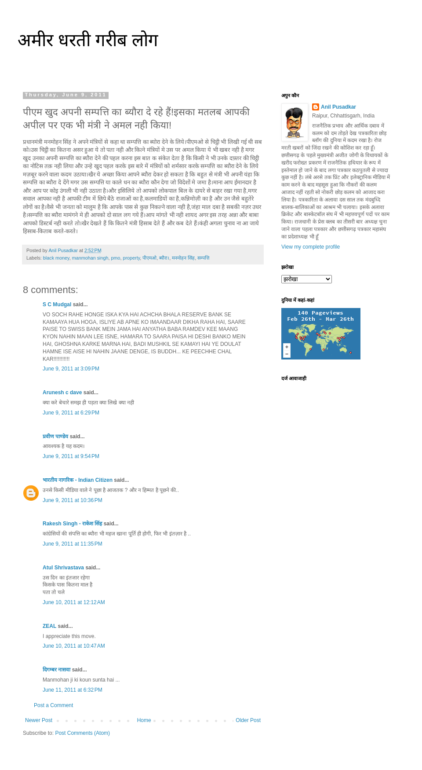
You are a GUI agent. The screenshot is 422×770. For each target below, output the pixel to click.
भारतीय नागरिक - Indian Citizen (78, 480)
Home (144, 720)
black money (56, 257)
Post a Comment (53, 705)
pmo (115, 257)
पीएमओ (149, 257)
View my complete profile (310, 247)
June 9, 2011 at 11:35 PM (72, 544)
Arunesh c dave (62, 392)
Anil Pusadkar (338, 107)
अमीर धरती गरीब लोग (88, 40)
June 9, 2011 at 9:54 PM (71, 456)
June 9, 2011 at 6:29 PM (71, 413)
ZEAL (49, 626)
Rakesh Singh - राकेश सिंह (72, 524)
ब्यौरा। (164, 257)
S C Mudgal (57, 304)
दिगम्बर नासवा (56, 670)
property (131, 257)
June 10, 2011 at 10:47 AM (74, 646)
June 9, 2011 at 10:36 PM (72, 500)
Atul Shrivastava (63, 568)
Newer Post (38, 720)
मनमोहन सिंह (183, 257)
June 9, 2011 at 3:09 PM (71, 369)
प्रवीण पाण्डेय (55, 436)
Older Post (248, 720)
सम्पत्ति (203, 257)
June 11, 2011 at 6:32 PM (72, 690)
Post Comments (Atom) (82, 733)
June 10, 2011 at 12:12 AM (74, 602)
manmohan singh (90, 257)
